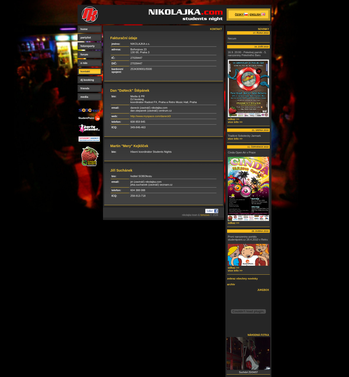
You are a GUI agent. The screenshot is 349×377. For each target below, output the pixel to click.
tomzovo (205, 215)
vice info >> (235, 122)
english (257, 14)
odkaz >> (233, 119)
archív (231, 284)
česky (241, 14)
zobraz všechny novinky (242, 278)
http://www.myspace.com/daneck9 (150, 116)
